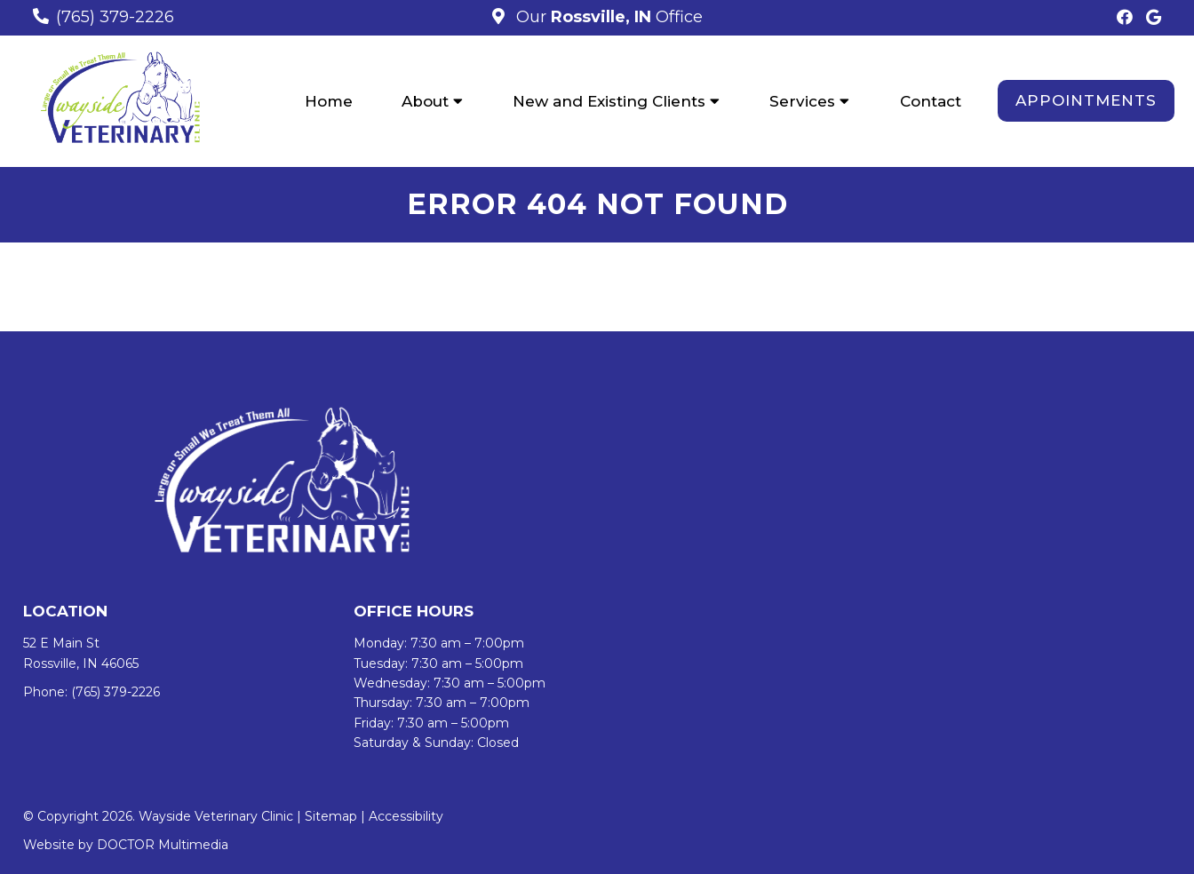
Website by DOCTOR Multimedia (125, 845)
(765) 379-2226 (115, 17)
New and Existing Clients (609, 101)
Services (802, 101)
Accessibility (406, 816)
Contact (930, 101)
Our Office (607, 17)
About (425, 101)
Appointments (1086, 100)
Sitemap (331, 816)
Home (329, 101)
